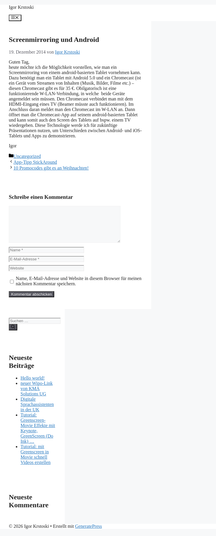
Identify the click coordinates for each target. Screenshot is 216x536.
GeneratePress (88, 533)
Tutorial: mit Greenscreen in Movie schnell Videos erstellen (36, 461)
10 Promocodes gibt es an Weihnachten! (51, 167)
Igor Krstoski (21, 7)
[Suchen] (13, 334)
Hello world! (33, 385)
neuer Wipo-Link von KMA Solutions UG (37, 395)
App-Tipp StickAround (35, 162)
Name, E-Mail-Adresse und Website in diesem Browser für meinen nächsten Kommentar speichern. (79, 288)
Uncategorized (27, 156)
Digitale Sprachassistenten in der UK (37, 411)
